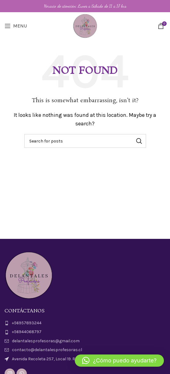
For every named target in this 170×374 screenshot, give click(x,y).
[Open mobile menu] (16, 26)
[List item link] (85, 323)
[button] (119, 360)
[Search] (85, 141)
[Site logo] (85, 25)
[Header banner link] (85, 6)
